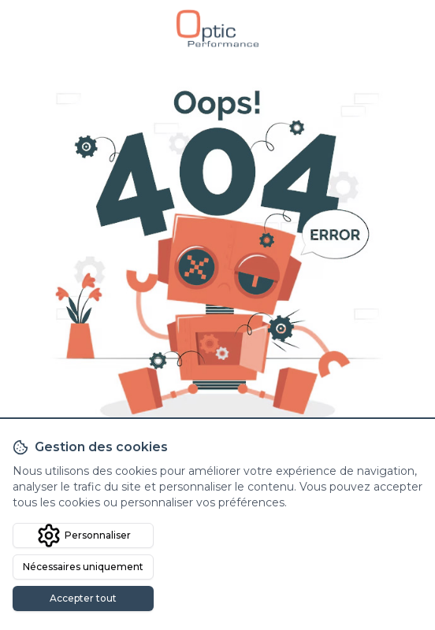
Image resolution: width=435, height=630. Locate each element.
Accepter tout (83, 598)
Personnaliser (83, 535)
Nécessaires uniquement (83, 567)
